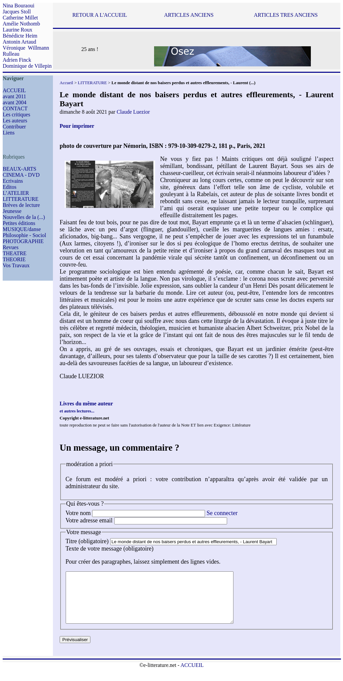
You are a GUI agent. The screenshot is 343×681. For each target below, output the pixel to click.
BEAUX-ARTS (19, 169)
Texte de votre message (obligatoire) (110, 548)
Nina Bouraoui (19, 5)
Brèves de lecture (21, 205)
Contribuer (14, 126)
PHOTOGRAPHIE (23, 241)
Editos (9, 187)
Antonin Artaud (19, 42)
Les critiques (16, 114)
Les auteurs (15, 120)
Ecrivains (13, 181)
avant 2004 (14, 102)
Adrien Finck (17, 60)
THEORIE (14, 259)
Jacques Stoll (17, 11)
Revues (10, 247)
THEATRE (14, 253)
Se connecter (222, 513)
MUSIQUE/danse (22, 229)
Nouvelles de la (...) (24, 217)
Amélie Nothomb (21, 23)
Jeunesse (12, 211)
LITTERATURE (21, 199)
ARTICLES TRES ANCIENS (286, 15)
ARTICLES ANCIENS (189, 15)
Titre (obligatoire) (87, 541)
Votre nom (78, 513)
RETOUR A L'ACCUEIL (99, 15)
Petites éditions (19, 223)
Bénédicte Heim (20, 36)
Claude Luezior (133, 112)
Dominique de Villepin (27, 66)
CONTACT (15, 108)
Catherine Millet (20, 17)
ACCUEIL (14, 90)
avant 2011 (14, 96)
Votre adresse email (89, 520)
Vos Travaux (16, 265)
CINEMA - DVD (21, 175)
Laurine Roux (17, 30)
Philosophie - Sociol (24, 235)
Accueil (66, 82)
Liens (9, 132)
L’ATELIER (16, 193)
